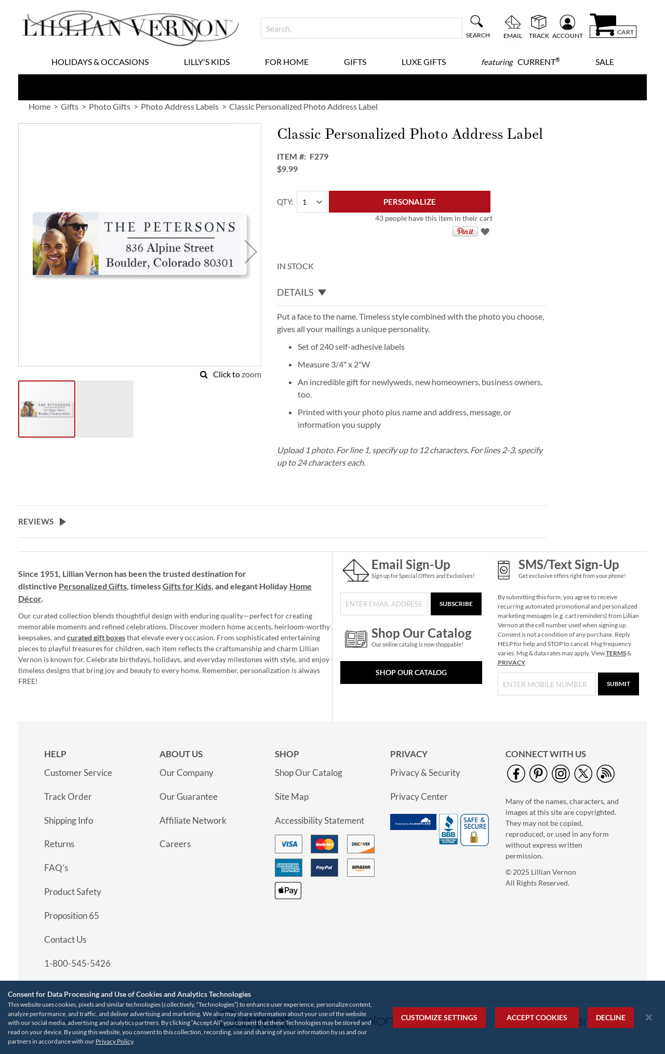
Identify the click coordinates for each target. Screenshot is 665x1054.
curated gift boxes (96, 637)
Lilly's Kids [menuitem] (207, 62)
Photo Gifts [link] (109, 106)
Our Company (186, 772)
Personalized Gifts (93, 586)
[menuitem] (520, 61)
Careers (175, 843)
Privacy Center (419, 796)
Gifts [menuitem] (355, 62)
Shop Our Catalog (411, 672)
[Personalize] (409, 202)
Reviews (36, 521)
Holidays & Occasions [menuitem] (100, 62)
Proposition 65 (71, 915)
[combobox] (361, 28)
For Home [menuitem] (287, 62)
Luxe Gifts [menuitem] (424, 62)
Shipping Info (68, 820)
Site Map (292, 796)
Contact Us (65, 939)
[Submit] (618, 684)
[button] (251, 251)
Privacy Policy (114, 1041)
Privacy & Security (425, 772)
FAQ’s (56, 867)
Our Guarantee (188, 796)
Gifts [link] (69, 106)
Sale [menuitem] (604, 62)
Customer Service (78, 772)
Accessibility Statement (319, 820)
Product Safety (72, 891)
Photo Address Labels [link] (180, 106)
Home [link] (39, 106)
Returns (59, 843)
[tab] (411, 292)
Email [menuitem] (512, 35)
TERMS (616, 653)
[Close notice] (649, 1017)
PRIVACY (511, 662)
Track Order (68, 796)
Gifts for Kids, (188, 586)
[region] (332, 1017)
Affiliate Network (193, 820)
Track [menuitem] (539, 35)
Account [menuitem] (567, 35)
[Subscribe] (456, 603)
